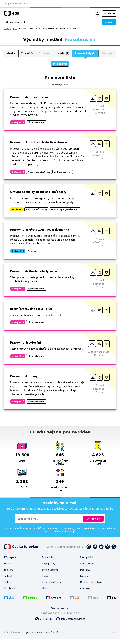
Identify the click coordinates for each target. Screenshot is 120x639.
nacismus (60, 28)
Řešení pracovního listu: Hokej (31, 309)
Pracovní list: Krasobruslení (29, 97)
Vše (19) (11, 53)
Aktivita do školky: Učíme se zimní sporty (38, 192)
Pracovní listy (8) (85, 53)
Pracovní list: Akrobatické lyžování (34, 271)
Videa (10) (27, 53)
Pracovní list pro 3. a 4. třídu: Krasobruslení (39, 143)
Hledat (109, 22)
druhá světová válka (27, 28)
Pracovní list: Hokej (23, 376)
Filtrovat (62, 63)
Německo (71, 28)
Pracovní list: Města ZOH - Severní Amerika (39, 230)
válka (41, 28)
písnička (50, 28)
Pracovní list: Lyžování (25, 342)
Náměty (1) (62, 53)
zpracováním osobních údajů (60, 531)
